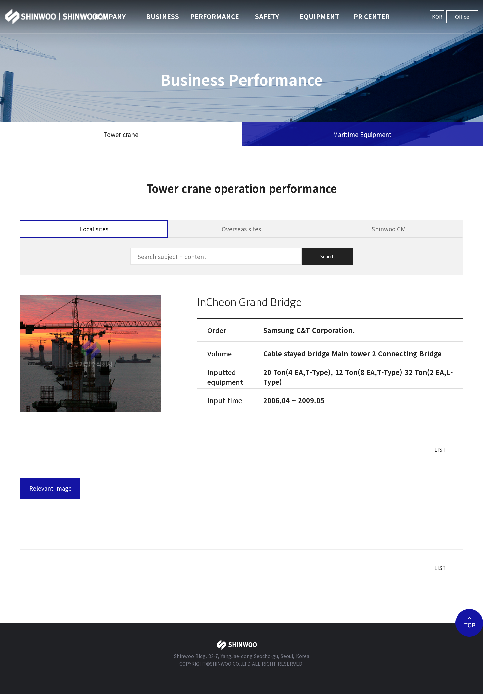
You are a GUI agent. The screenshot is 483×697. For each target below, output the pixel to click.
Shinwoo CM (389, 229)
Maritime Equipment (362, 134)
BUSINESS (162, 16)
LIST (438, 450)
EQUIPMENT (319, 16)
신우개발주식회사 (57, 16)
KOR (437, 16)
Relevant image (50, 489)
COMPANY (110, 16)
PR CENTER (372, 16)
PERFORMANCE (214, 16)
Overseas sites (241, 229)
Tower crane (120, 134)
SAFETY (267, 16)
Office (462, 16)
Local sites (93, 229)
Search (327, 256)
